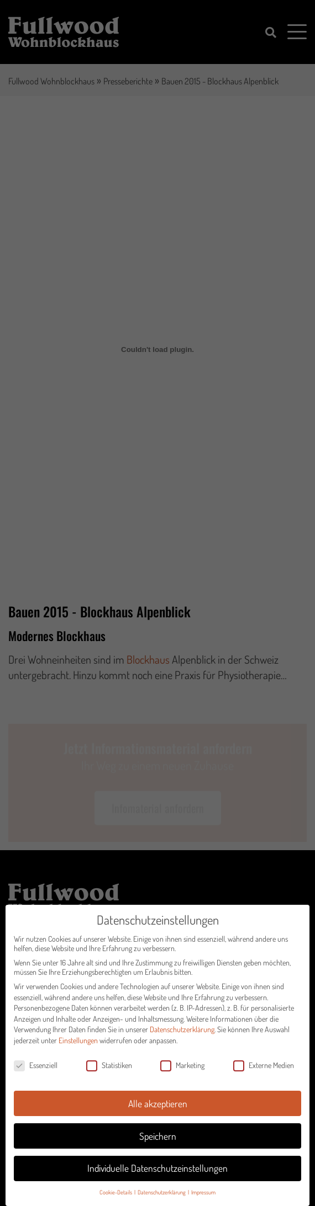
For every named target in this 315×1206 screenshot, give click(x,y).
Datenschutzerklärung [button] (162, 1199)
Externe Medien (263, 1072)
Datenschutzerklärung (182, 1037)
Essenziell (35, 1072)
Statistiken (109, 1072)
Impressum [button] (203, 1199)
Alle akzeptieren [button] (157, 1110)
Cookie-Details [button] (116, 1199)
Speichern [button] (157, 1143)
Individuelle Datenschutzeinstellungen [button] (157, 1176)
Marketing (182, 1072)
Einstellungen (78, 1047)
